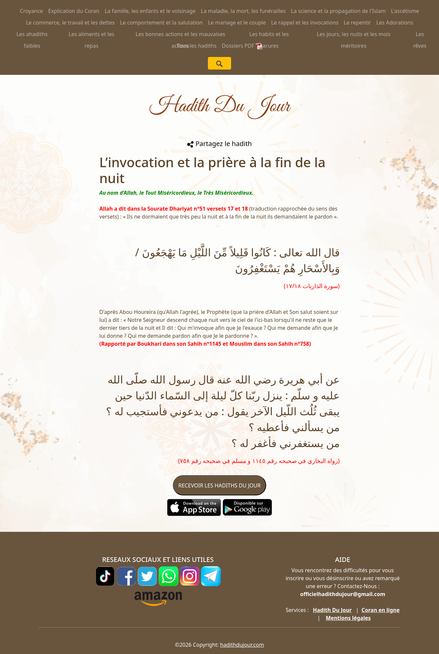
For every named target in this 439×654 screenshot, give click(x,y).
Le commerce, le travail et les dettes (70, 22)
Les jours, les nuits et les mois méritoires (354, 35)
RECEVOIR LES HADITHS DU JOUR (219, 485)
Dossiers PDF (242, 45)
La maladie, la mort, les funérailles (243, 11)
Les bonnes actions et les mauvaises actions (180, 35)
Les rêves (419, 35)
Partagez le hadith (219, 143)
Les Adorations (394, 22)
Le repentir (357, 22)
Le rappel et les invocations (304, 22)
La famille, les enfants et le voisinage (150, 11)
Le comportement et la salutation (161, 22)
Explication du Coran (74, 11)
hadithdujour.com (242, 644)
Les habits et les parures (269, 35)
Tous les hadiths (197, 45)
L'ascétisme (405, 11)
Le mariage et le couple (237, 22)
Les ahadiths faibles (32, 35)
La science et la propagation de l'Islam (338, 11)
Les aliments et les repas (91, 35)
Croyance (31, 11)
